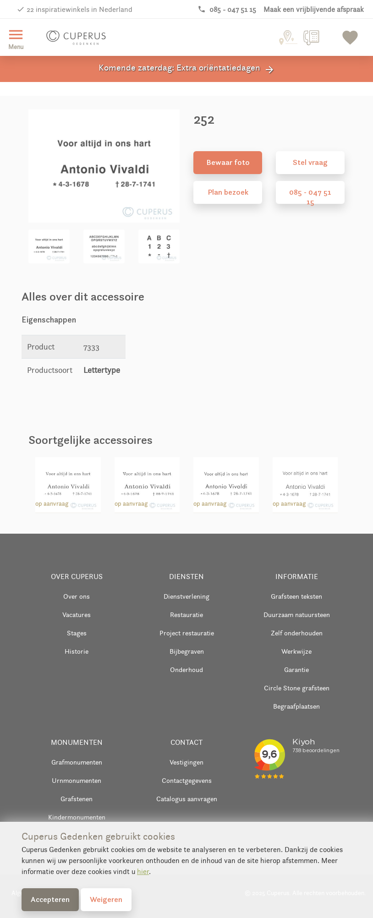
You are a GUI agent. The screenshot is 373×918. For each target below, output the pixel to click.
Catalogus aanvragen (186, 798)
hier (143, 871)
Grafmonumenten (76, 762)
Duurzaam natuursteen (296, 614)
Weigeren (106, 899)
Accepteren (50, 899)
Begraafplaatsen (296, 706)
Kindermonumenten (76, 817)
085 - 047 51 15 (310, 195)
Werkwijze (296, 651)
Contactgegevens (187, 780)
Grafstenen (76, 798)
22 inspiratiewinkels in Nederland (79, 9)
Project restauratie (186, 632)
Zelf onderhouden (297, 632)
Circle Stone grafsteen (296, 687)
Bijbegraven (187, 651)
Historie (76, 651)
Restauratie (186, 614)
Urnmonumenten (76, 780)
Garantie (296, 669)
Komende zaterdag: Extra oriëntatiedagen (187, 69)
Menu (16, 38)
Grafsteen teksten (296, 596)
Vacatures (76, 614)
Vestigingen (186, 762)
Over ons (76, 596)
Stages (77, 632)
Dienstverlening (186, 596)
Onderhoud (186, 669)
